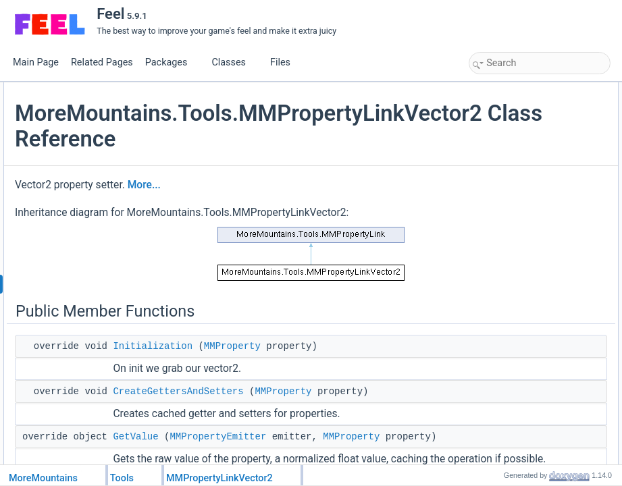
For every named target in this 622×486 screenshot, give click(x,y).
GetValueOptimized (518, 268)
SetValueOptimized (518, 283)
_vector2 (499, 342)
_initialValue (505, 312)
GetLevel (500, 164)
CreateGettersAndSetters (339, 446)
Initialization (313, 386)
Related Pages (102, 62)
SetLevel (499, 193)
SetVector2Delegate (520, 238)
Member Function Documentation (532, 372)
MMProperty (393, 386)
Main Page (36, 62)
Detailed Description (509, 357)
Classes (233, 62)
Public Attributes (502, 208)
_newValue (503, 327)
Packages (171, 62)
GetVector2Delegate (520, 223)
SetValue (500, 149)
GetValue (500, 134)
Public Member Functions (518, 89)
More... (304, 211)
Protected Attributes (508, 297)
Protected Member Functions (525, 253)
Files (285, 62)
